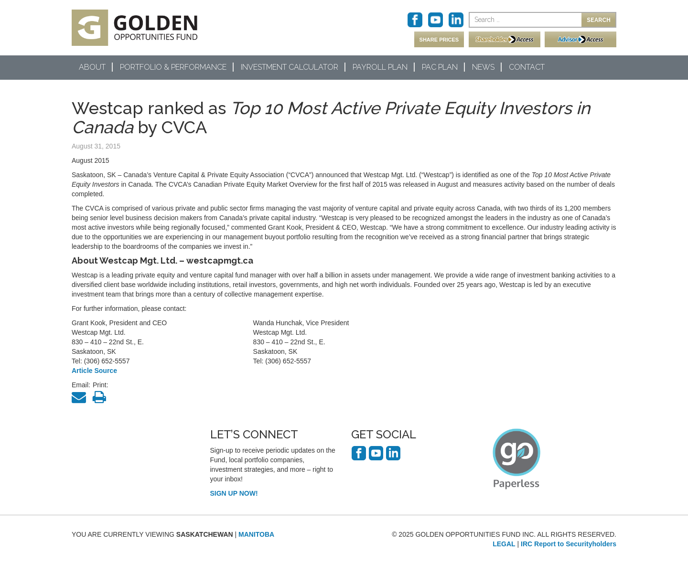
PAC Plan (440, 67)
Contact (527, 67)
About (92, 67)
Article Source (94, 370)
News (483, 67)
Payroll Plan (380, 67)
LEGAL (504, 544)
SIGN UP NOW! (234, 493)
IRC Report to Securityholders (568, 544)
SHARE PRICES (439, 39)
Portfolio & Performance (173, 67)
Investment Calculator (289, 67)
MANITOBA (256, 534)
